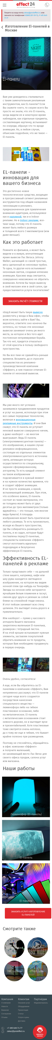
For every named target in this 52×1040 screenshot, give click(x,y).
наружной (15, 216)
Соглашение (6, 1014)
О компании (6, 1003)
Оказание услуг (24, 1003)
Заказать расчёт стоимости (25, 301)
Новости (4, 1006)
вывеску (38, 312)
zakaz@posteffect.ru (32, 13)
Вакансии (5, 1010)
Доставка (21, 1021)
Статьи (20, 1014)
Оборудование (23, 1006)
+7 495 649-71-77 (14, 1028)
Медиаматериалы (41, 1003)
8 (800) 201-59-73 (31, 15)
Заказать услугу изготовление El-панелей (28, 913)
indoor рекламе (29, 220)
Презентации (23, 1010)
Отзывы (4, 1017)
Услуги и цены (23, 1017)
